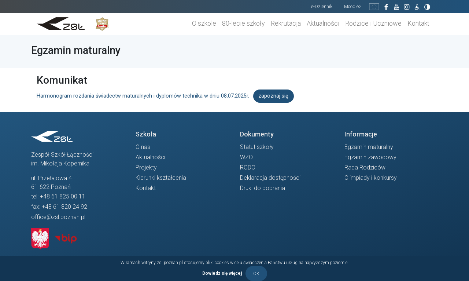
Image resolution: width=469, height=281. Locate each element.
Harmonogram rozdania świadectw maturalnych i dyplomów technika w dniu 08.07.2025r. (143, 96)
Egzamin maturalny (368, 146)
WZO (246, 157)
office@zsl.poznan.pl (58, 217)
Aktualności (150, 157)
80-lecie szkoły (243, 23)
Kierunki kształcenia (161, 177)
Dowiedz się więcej (222, 272)
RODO (247, 167)
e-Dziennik (321, 6)
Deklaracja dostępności (270, 177)
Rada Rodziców (364, 167)
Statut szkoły (257, 146)
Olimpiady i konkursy (370, 177)
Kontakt (418, 23)
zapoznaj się (273, 96)
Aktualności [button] (323, 23)
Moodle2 (352, 6)
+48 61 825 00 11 (62, 196)
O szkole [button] (204, 23)
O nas (143, 146)
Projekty (146, 167)
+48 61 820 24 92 (64, 206)
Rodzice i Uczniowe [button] (373, 23)
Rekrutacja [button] (286, 23)
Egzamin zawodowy (370, 157)
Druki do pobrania (262, 188)
